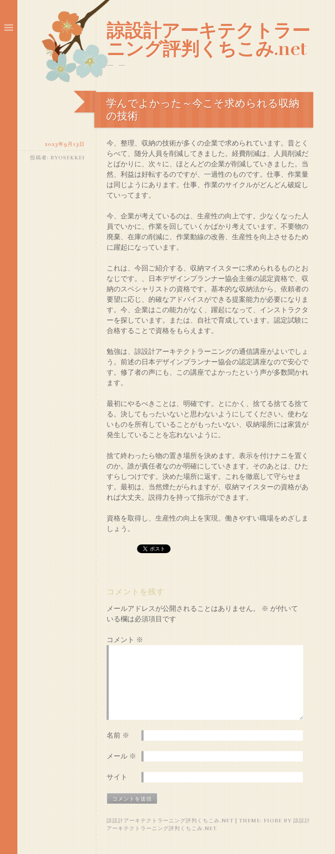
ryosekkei (67, 158)
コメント (125, 640)
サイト (117, 777)
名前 (118, 735)
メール (121, 756)
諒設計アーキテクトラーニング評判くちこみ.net (208, 40)
